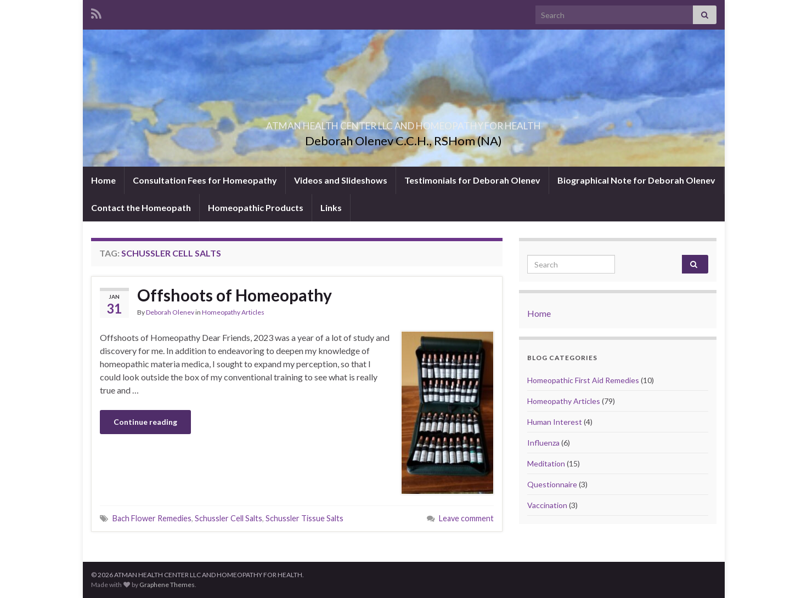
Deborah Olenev (170, 312)
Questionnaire (552, 484)
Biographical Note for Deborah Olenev (636, 180)
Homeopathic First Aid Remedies (583, 380)
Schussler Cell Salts (228, 518)
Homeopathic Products (255, 207)
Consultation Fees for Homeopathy (205, 180)
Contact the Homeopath (141, 207)
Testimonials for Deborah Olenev (472, 180)
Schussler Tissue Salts (304, 518)
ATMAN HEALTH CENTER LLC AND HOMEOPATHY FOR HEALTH (404, 122)
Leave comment (466, 518)
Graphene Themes (167, 584)
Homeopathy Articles (233, 312)
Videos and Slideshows (340, 180)
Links (331, 207)
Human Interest (554, 421)
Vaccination (547, 505)
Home (103, 180)
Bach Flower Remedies (151, 518)
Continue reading (145, 421)
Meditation (546, 463)
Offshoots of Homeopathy (234, 295)
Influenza (543, 442)
